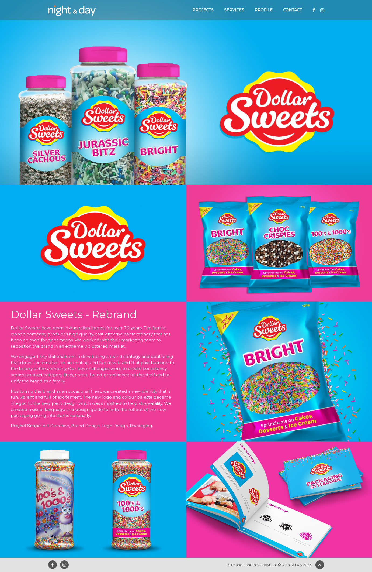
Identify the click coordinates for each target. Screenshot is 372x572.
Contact (292, 10)
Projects (203, 10)
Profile (264, 10)
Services (234, 10)
